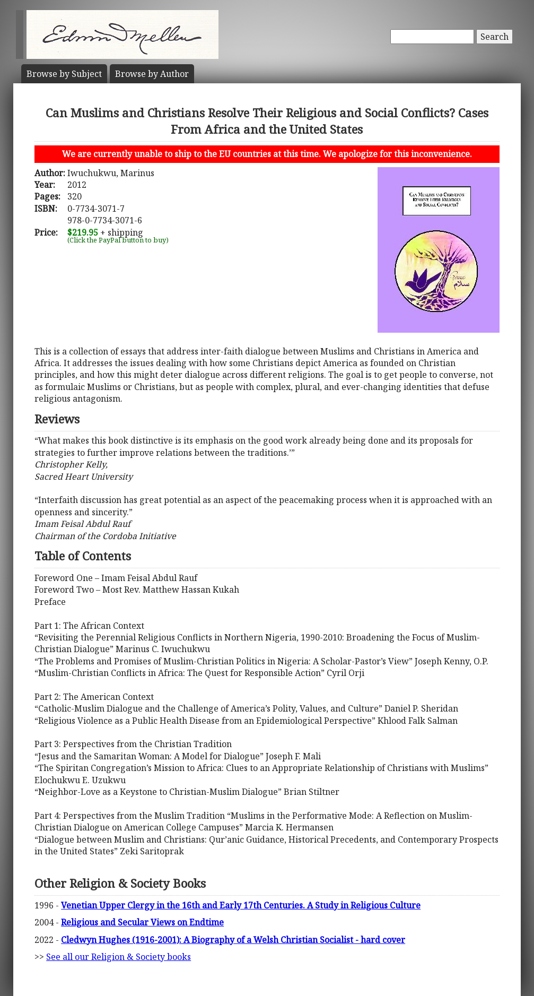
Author (152, 74)
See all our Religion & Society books (118, 957)
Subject (64, 74)
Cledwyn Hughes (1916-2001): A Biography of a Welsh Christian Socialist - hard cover (233, 940)
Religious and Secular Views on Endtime (142, 922)
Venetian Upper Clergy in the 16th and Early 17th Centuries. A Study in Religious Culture (241, 905)
